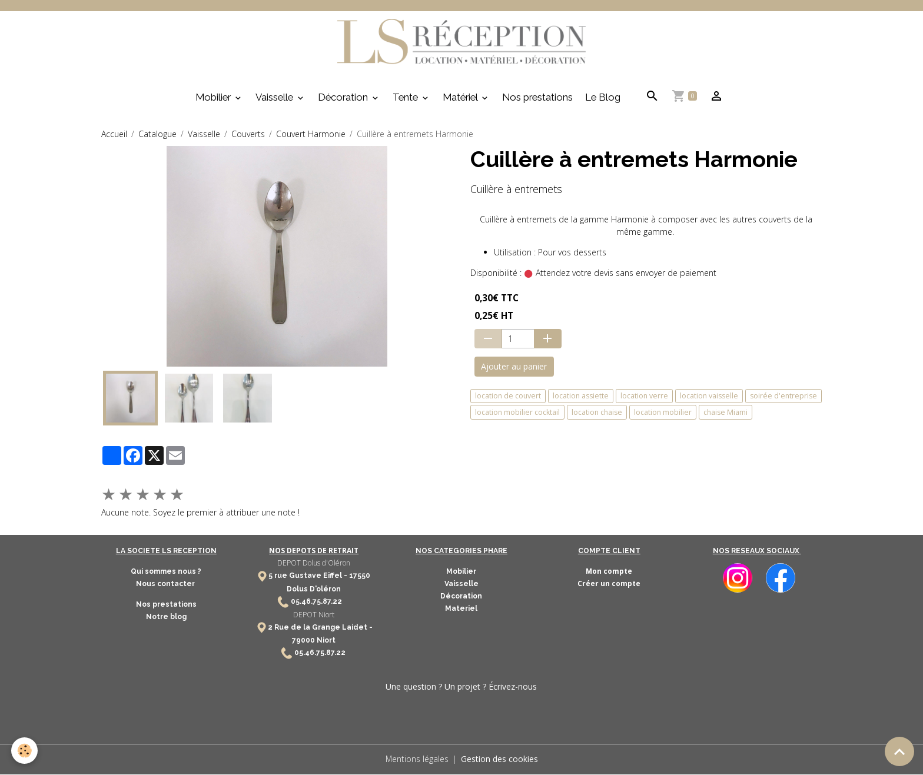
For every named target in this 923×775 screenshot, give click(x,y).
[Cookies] (25, 750)
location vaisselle (709, 397)
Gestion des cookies (499, 760)
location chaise (597, 413)
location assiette (581, 397)
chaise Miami (725, 413)
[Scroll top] (899, 751)
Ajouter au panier (514, 367)
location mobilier (663, 413)
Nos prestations (537, 98)
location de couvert (508, 397)
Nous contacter (166, 585)
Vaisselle (275, 98)
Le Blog (602, 98)
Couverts (248, 134)
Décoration (344, 98)
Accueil (114, 134)
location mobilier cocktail (517, 413)
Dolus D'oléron (314, 590)
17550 (359, 577)
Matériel (461, 98)
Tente (406, 98)
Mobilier (214, 98)
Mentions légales (417, 760)
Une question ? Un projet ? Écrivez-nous (461, 687)
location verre (644, 397)
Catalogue (157, 134)
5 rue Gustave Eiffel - (308, 577)
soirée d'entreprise (783, 397)
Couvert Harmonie (311, 134)
